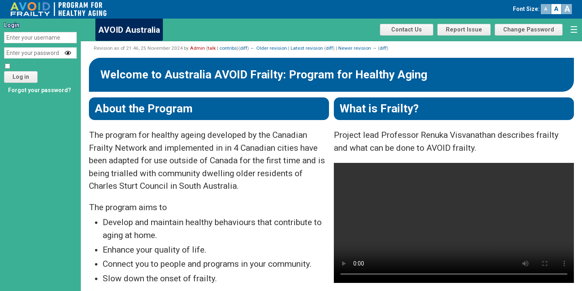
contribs (228, 48)
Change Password (528, 29)
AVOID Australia (129, 30)
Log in (21, 77)
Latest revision (307, 48)
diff (243, 48)
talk (212, 48)
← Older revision (268, 48)
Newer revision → (357, 48)
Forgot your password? (39, 90)
